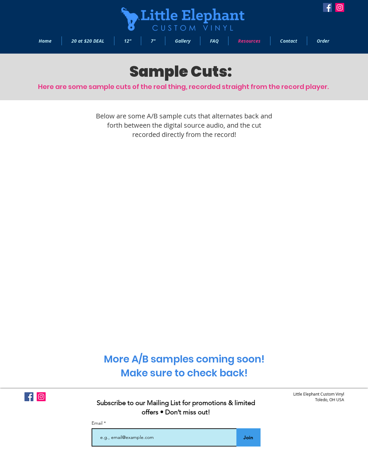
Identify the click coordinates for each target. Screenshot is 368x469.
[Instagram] (339, 7)
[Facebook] (327, 7)
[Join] (248, 437)
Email (98, 423)
